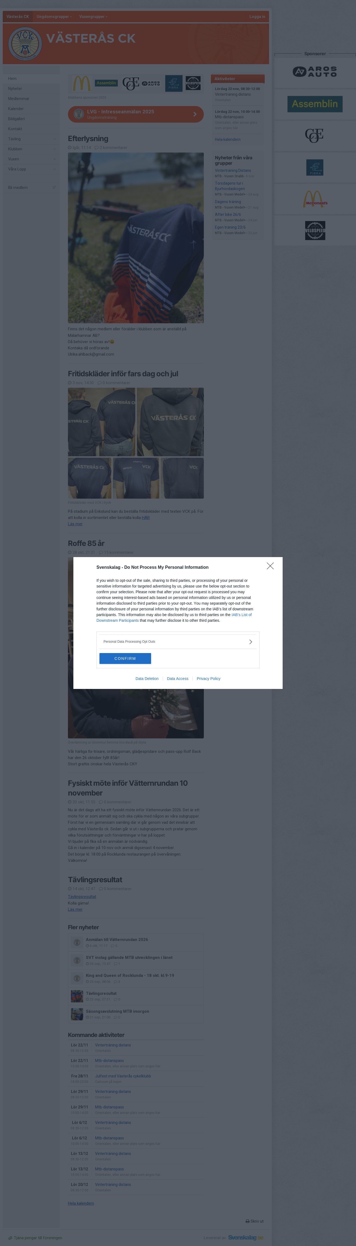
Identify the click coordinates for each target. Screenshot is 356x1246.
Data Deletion (147, 678)
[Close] (272, 568)
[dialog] (178, 623)
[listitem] (178, 642)
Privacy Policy (208, 678)
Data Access (178, 678)
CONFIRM (125, 658)
